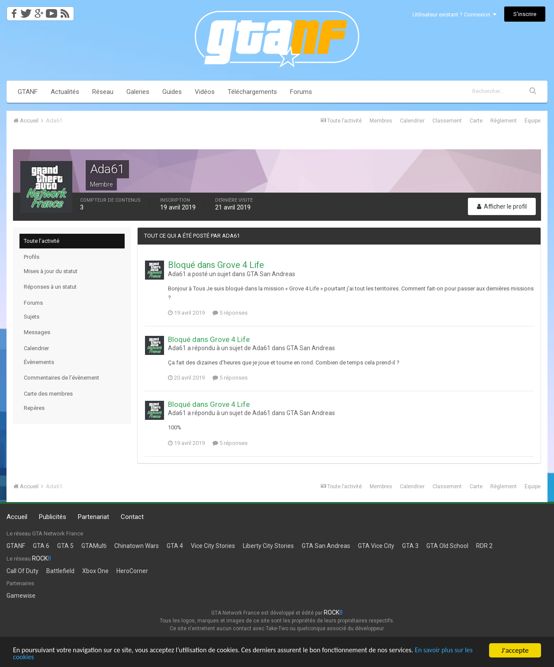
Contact (132, 517)
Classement (447, 121)
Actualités (65, 92)
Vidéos (205, 92)
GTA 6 (41, 545)
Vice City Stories (213, 545)
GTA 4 (175, 545)
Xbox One (95, 570)
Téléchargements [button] (252, 92)
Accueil (16, 517)
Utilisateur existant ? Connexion (454, 14)
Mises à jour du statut (50, 271)
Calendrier (412, 121)
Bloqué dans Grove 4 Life (216, 265)
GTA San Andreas (271, 274)
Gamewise (20, 595)
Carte (476, 121)
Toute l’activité (41, 241)
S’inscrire (524, 14)
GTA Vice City (376, 545)
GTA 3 (410, 545)
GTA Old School (447, 545)
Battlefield (60, 570)
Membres (381, 121)
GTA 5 (65, 545)
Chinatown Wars (136, 545)
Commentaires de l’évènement (61, 377)
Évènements (39, 362)
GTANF (28, 92)
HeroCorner (132, 570)
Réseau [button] (102, 92)
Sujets (31, 316)
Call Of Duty (22, 570)
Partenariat (93, 517)
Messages (37, 332)
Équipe (533, 121)
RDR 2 (484, 545)
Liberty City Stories (268, 545)
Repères (34, 408)
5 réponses (230, 312)
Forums (301, 92)
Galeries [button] (137, 92)
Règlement (503, 121)
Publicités (52, 517)
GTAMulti (93, 545)
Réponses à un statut (50, 287)
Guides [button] (172, 92)
